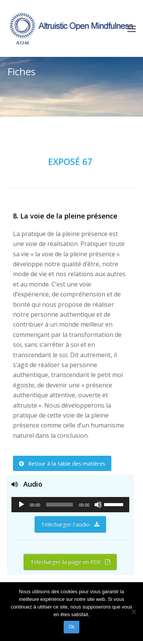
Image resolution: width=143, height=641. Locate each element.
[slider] (59, 505)
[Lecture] (21, 504)
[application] (70, 504)
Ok (71, 627)
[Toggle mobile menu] (131, 28)
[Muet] (98, 504)
